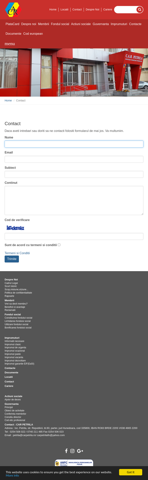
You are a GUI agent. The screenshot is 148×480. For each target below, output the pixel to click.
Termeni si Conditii (17, 253)
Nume (9, 137)
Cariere (107, 9)
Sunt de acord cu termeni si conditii (31, 245)
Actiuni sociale (81, 24)
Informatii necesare (14, 341)
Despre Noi (92, 9)
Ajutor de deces (13, 399)
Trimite (11, 259)
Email (9, 152)
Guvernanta (101, 24)
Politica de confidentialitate (18, 292)
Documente (13, 33)
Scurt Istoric (11, 286)
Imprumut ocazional (15, 350)
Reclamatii (10, 310)
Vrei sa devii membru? (16, 303)
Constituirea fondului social (18, 317)
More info (12, 476)
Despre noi (28, 24)
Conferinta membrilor (15, 414)
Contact (77, 9)
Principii (9, 407)
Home (52, 9)
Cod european (33, 33)
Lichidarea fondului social (18, 321)
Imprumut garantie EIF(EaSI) (19, 363)
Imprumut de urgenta (15, 347)
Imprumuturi (119, 24)
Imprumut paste (13, 354)
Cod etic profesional (15, 420)
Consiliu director (13, 417)
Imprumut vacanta (14, 357)
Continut (11, 182)
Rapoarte (9, 296)
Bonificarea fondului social (18, 327)
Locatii (64, 9)
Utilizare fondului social (16, 324)
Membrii (43, 24)
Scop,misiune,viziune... (16, 289)
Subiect (10, 167)
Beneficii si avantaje (15, 307)
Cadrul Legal (11, 283)
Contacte (135, 24)
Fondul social (60, 24)
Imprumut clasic (13, 344)
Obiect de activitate (14, 410)
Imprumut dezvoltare (15, 360)
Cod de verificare (17, 220)
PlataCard (12, 24)
